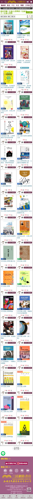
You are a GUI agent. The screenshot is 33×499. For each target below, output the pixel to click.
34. (21, 436)
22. (23, 286)
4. (24, 62)
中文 (13, 5)
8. (21, 111)
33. (7, 436)
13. (6, 186)
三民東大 (28, 5)
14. (24, 186)
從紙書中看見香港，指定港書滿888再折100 (22, 8)
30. (21, 386)
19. (8, 261)
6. (24, 87)
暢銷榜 (3, 5)
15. (8, 211)
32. (21, 411)
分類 (29, 12)
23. (7, 311)
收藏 (16, 496)
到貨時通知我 (25, 68)
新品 (8, 5)
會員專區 (29, 496)
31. (7, 411)
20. (21, 261)
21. (5, 286)
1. (5, 35)
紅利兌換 (20, 371)
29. (5, 386)
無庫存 (2, 92)
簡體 (22, 5)
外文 (17, 5)
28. (21, 361)
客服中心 (10, 496)
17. (8, 236)
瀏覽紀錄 (23, 496)
